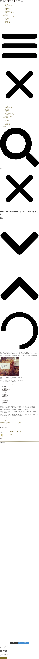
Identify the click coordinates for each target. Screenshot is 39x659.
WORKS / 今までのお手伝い (10, 16)
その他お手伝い (8, 22)
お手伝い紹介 (5, 15)
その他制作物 (7, 21)
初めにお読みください (6, 9)
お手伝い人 (7, 6)
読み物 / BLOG (7, 8)
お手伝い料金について (9, 12)
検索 (1, 168)
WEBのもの (7, 19)
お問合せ (4, 23)
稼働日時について (8, 14)
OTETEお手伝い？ (5, 4)
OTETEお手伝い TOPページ (15, 431)
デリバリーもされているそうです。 (7, 384)
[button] (19, 65)
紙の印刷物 (7, 18)
